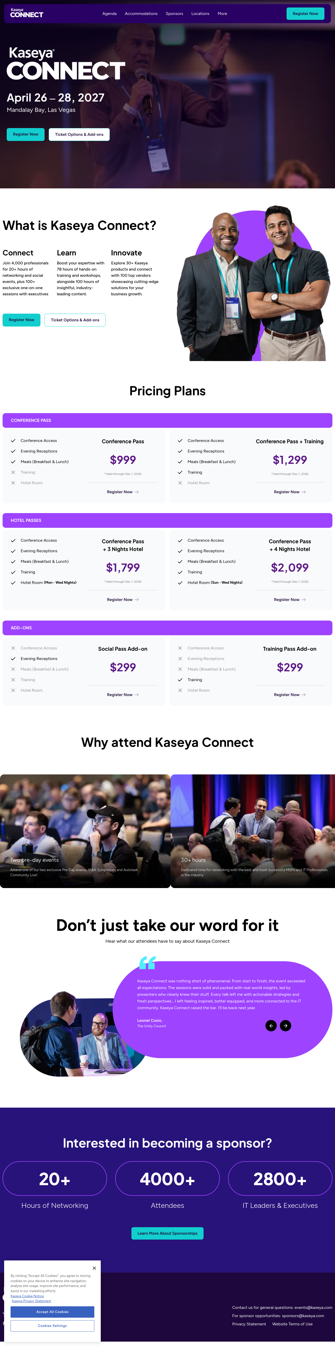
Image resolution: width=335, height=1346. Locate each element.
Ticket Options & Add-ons (79, 134)
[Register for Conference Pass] (84, 467)
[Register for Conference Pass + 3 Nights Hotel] (84, 572)
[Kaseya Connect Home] (26, 13)
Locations (200, 13)
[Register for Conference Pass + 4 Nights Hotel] (251, 572)
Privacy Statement (249, 1328)
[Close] (94, 1268)
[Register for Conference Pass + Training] (251, 467)
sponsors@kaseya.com (303, 1320)
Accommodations (141, 13)
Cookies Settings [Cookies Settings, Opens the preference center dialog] (52, 1326)
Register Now (305, 13)
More (222, 13)
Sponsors (174, 13)
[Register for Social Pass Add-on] (84, 675)
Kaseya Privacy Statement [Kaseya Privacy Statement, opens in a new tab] (31, 1301)
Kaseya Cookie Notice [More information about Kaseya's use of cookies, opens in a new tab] (27, 1296)
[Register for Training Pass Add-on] (251, 675)
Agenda (109, 13)
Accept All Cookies (52, 1312)
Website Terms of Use (292, 1328)
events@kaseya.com (313, 1311)
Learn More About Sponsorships (168, 1237)
